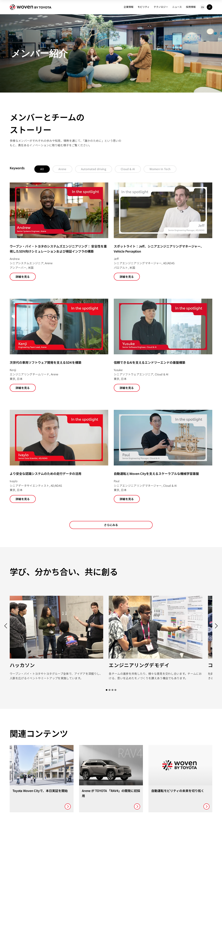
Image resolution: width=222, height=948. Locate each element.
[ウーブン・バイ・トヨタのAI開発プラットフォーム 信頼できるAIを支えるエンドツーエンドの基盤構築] (163, 345)
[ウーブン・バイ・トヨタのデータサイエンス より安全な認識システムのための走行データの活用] (59, 456)
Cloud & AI (128, 169)
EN (202, 7)
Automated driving (93, 169)
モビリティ (144, 7)
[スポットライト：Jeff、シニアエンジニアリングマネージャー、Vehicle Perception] (163, 231)
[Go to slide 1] (106, 690)
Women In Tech (160, 169)
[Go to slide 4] (115, 690)
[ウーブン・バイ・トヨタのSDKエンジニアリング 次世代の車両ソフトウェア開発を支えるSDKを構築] (59, 345)
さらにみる (111, 525)
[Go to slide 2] (109, 690)
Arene (62, 169)
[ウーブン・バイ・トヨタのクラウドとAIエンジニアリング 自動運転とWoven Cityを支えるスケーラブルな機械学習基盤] (163, 456)
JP (209, 7)
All (42, 169)
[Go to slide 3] (112, 690)
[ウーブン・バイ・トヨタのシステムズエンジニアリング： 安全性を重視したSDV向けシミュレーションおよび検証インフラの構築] (59, 231)
